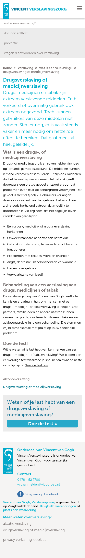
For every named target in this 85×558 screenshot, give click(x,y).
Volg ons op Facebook (42, 494)
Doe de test (42, 423)
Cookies (39, 539)
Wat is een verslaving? (20, 23)
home (7, 68)
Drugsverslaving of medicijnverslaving (32, 387)
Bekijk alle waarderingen (58, 506)
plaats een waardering (19, 510)
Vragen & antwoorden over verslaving (31, 53)
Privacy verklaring (17, 539)
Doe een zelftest (15, 33)
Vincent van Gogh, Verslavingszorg (29, 502)
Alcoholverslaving (16, 379)
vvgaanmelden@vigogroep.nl (38, 484)
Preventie (11, 43)
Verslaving (25, 68)
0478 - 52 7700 (28, 479)
